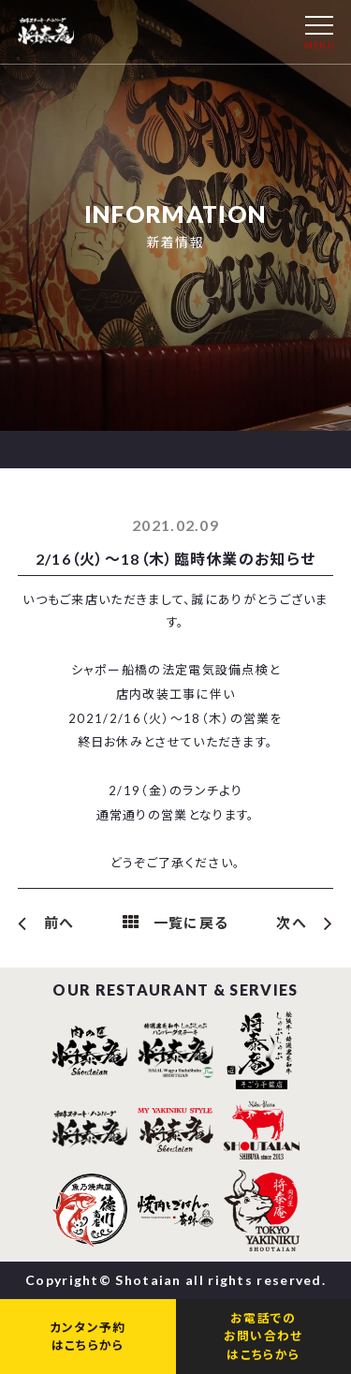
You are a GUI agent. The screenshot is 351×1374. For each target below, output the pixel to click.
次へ (291, 922)
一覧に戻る (191, 922)
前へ (59, 922)
